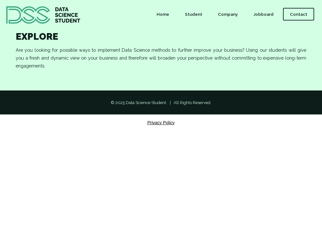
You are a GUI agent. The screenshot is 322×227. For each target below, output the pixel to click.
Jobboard (263, 14)
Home (163, 14)
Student (193, 14)
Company (228, 14)
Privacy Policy (161, 122)
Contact (298, 14)
